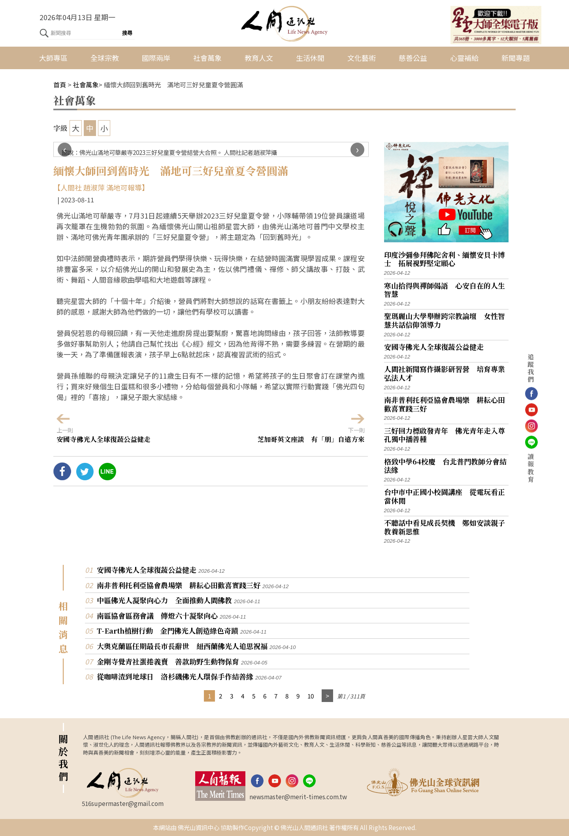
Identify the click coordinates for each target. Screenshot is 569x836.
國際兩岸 (156, 58)
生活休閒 (310, 58)
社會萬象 (207, 58)
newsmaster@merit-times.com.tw (298, 796)
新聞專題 (515, 58)
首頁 (59, 84)
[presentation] (65, 150)
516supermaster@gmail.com (123, 803)
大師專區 (53, 58)
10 (310, 695)
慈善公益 (413, 58)
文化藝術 (361, 58)
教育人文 (259, 58)
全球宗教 (104, 58)
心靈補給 (464, 58)
